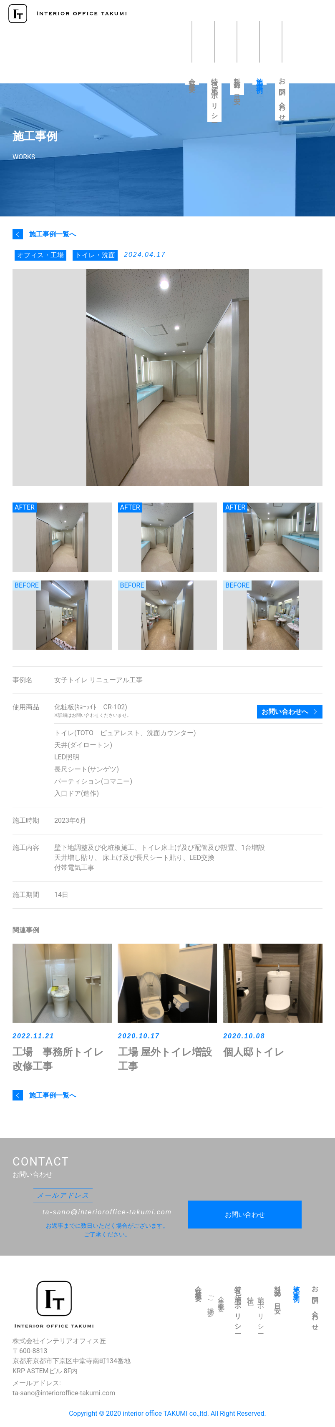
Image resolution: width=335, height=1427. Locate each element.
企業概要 (221, 1297)
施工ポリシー (261, 1312)
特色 (250, 1294)
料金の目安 (237, 84)
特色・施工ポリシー (215, 97)
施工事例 (260, 79)
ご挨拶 (211, 1300)
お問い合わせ (282, 97)
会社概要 (192, 79)
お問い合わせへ (285, 712)
